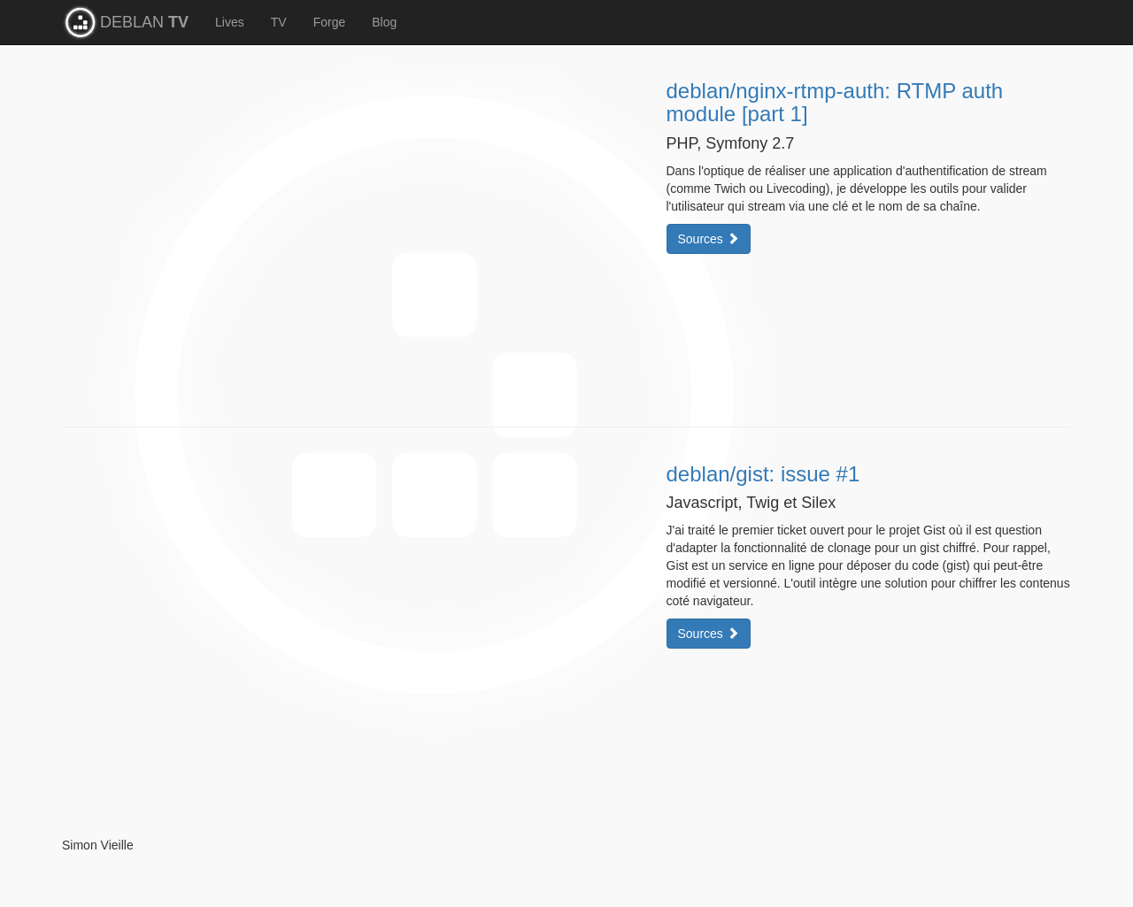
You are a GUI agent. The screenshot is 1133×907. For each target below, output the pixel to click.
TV (279, 22)
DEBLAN (144, 22)
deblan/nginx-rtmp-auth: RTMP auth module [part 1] (835, 102)
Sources (708, 239)
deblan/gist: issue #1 (763, 474)
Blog (384, 22)
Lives (229, 22)
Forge (329, 22)
